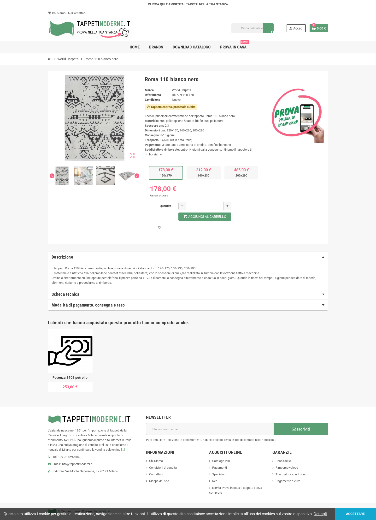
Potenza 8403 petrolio (70, 377)
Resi (215, 481)
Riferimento (153, 95)
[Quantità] (205, 206)
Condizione (152, 99)
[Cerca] (252, 28)
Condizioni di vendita (163, 467)
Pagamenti (219, 467)
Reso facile (283, 461)
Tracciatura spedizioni (291, 474)
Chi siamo (56, 13)
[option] (70, 360)
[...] (123, 449)
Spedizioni (219, 474)
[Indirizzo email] (210, 429)
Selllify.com (105, 511)
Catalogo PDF (221, 461)
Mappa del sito (159, 481)
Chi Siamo (156, 461)
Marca (149, 90)
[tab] (188, 257)
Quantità (165, 206)
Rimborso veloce (287, 467)
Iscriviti (301, 429)
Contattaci (77, 13)
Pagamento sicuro (288, 481)
